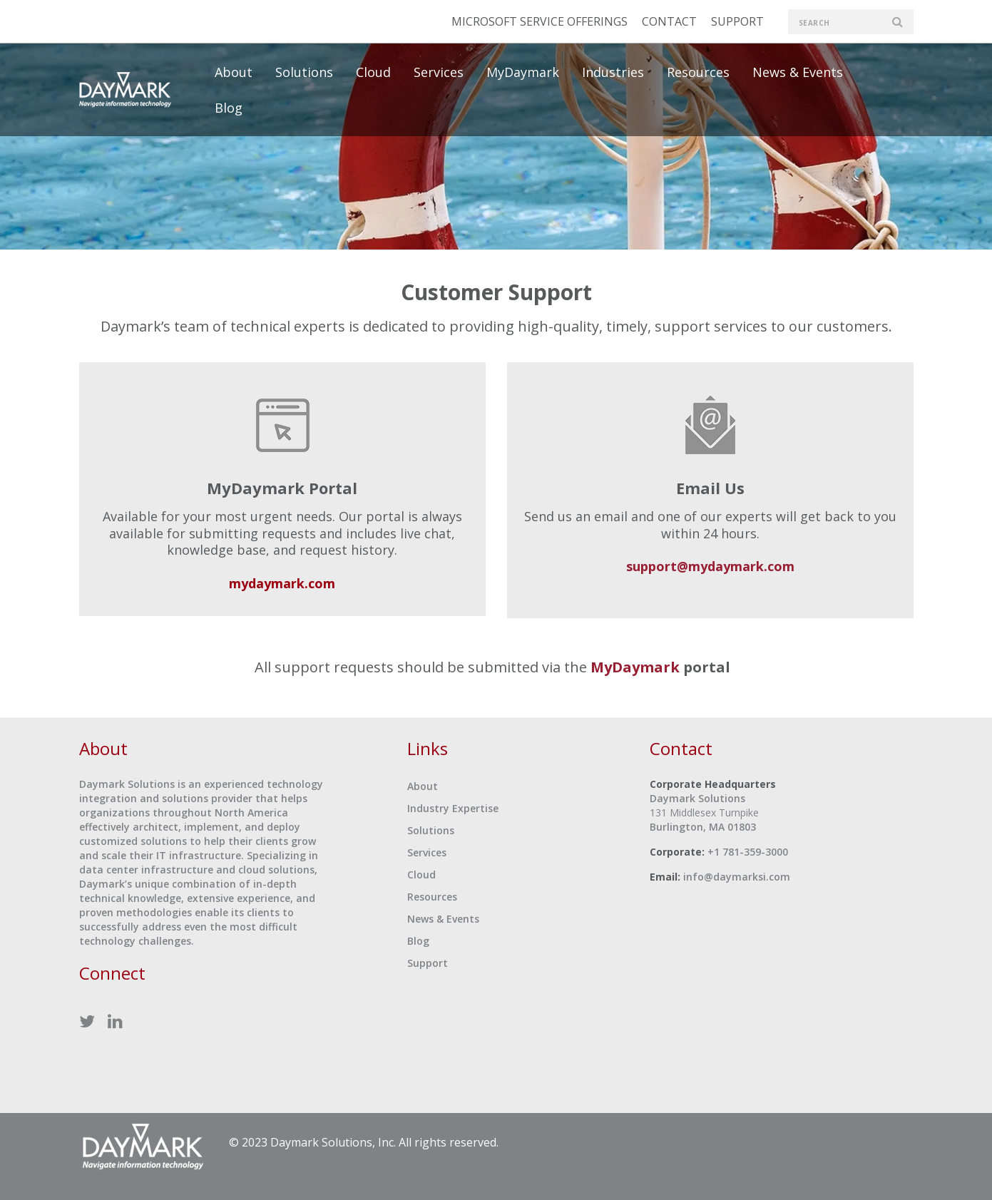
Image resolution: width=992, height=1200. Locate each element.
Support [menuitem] (427, 963)
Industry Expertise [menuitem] (452, 808)
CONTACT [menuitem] (669, 21)
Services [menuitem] (439, 72)
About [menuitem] (233, 72)
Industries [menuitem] (613, 72)
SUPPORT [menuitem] (737, 21)
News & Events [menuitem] (797, 72)
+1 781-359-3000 (747, 851)
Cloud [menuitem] (373, 72)
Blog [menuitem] (228, 107)
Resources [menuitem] (698, 72)
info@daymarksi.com (736, 876)
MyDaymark (635, 667)
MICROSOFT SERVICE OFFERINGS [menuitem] (539, 21)
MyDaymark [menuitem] (522, 72)
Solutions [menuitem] (304, 72)
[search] (851, 21)
